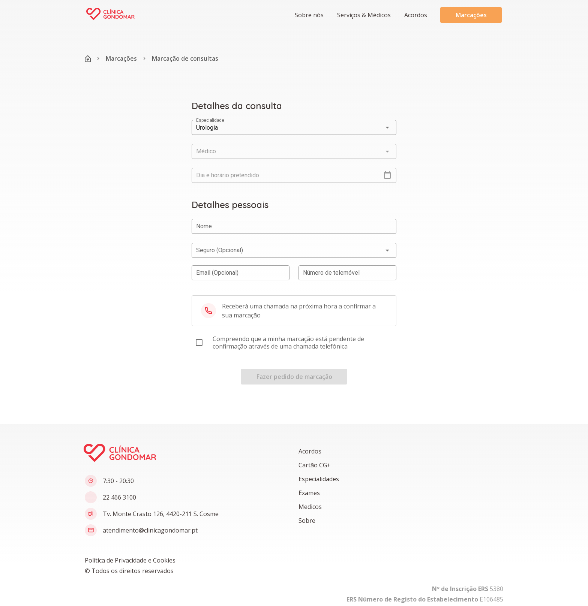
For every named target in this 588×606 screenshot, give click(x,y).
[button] (363, 15)
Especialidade (210, 120)
